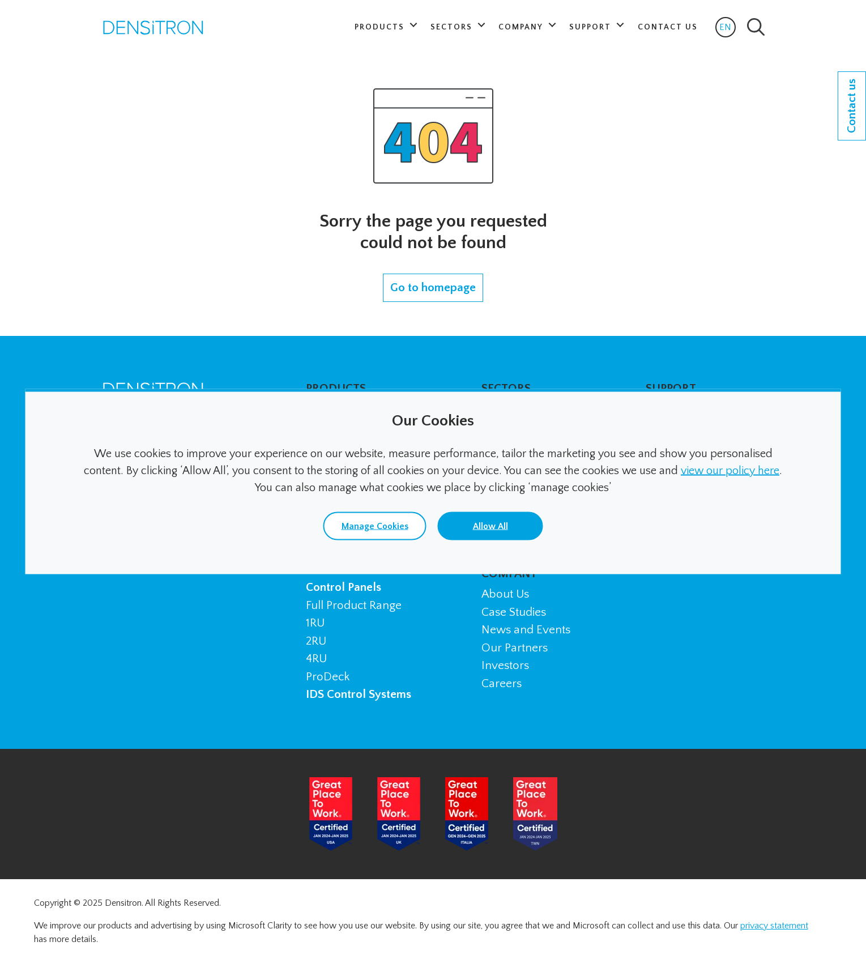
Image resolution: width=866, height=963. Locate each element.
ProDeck (327, 676)
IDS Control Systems (358, 694)
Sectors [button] (452, 27)
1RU (315, 622)
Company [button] (522, 27)
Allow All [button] (490, 526)
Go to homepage (433, 287)
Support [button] (591, 27)
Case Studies (513, 612)
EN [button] (727, 29)
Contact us (851, 106)
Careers (501, 683)
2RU (316, 640)
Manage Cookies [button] (375, 526)
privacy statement (774, 926)
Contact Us (668, 27)
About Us (505, 593)
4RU (316, 658)
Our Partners (514, 647)
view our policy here (730, 471)
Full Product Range (354, 605)
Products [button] (381, 27)
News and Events (525, 629)
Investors (505, 665)
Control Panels (343, 587)
